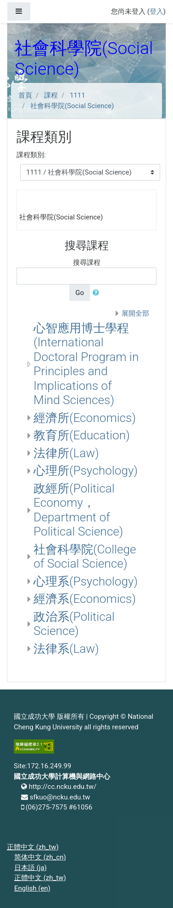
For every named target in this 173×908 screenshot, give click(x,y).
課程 (51, 95)
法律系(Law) (66, 649)
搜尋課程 (86, 262)
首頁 (25, 95)
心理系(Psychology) (85, 581)
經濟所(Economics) (84, 418)
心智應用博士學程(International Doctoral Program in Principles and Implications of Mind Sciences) (86, 364)
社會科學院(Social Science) (72, 106)
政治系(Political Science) (74, 624)
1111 (77, 95)
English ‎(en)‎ (32, 888)
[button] (98, 293)
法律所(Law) (66, 453)
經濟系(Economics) (84, 599)
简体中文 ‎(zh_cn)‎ (40, 857)
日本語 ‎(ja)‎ (30, 868)
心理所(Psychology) (85, 470)
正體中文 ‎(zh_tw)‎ (33, 847)
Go (79, 293)
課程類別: (31, 155)
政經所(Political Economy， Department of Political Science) (78, 510)
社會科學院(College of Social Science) (84, 556)
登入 (156, 11)
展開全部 (135, 313)
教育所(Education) (81, 435)
